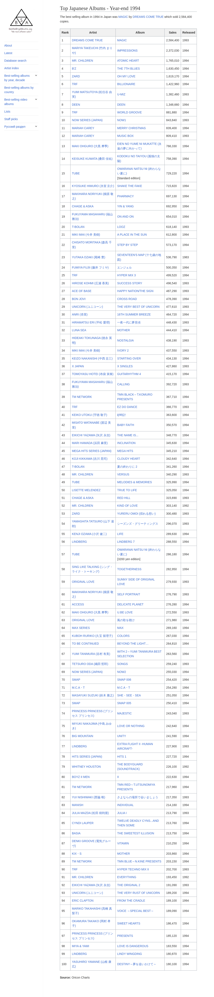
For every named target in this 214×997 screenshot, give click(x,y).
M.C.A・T (78, 687)
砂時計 (121, 415)
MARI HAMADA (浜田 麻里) (90, 443)
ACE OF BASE (81, 291)
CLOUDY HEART (128, 458)
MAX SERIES (81, 628)
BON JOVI (79, 299)
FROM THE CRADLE (131, 900)
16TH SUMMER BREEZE (134, 314)
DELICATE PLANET (130, 604)
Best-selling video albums (15, 102)
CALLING (123, 384)
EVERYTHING (126, 877)
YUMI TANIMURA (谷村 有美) (91, 654)
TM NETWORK (82, 397)
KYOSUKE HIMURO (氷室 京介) (93, 186)
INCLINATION (126, 443)
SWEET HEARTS (128, 923)
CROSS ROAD (127, 299)
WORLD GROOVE (129, 112)
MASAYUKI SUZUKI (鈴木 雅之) (93, 695)
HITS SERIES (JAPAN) (87, 756)
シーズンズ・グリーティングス (137, 523)
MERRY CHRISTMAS (131, 128)
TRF (75, 84)
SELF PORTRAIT (128, 594)
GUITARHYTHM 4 (129, 374)
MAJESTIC (124, 713)
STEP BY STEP (127, 245)
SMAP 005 (124, 703)
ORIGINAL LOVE (83, 581)
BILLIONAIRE (126, 84)
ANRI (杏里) (80, 314)
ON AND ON (125, 216)
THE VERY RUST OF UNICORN (138, 892)
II (118, 777)
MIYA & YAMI (80, 946)
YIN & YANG (125, 206)
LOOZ (121, 226)
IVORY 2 (123, 350)
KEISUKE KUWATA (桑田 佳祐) (92, 158)
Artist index (11, 68)
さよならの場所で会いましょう (137, 797)
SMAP (76, 679)
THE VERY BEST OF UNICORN (138, 306)
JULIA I (122, 813)
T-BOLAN (78, 226)
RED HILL (123, 498)
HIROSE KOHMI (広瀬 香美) (90, 283)
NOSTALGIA (125, 340)
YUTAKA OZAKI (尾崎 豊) (88, 257)
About (8, 45)
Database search (15, 60)
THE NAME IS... (127, 435)
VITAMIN (123, 843)
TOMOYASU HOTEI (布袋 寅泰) (93, 374)
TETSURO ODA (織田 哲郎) (90, 664)
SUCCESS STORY (129, 283)
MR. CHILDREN (82, 60)
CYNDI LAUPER (83, 823)
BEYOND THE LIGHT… (133, 643)
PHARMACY (125, 196)
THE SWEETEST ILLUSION (135, 833)
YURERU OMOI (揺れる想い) (136, 513)
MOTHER (123, 330)
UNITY (121, 736)
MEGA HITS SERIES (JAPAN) (91, 451)
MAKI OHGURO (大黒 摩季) (90, 146)
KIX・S (77, 853)
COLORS (123, 635)
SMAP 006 (124, 679)
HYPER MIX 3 (126, 275)
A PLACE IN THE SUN (132, 234)
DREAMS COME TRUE (148, 16)
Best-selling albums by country (18, 90)
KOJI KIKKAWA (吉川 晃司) (90, 458)
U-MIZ (121, 94)
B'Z (74, 68)
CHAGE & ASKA (83, 206)
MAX (120, 628)
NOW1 (121, 120)
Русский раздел (14, 126)
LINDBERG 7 (126, 541)
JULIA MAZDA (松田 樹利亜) (90, 813)
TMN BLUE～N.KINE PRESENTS (139, 861)
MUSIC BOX (125, 136)
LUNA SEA (79, 330)
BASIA (76, 833)
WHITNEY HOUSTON (86, 766)
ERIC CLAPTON (83, 900)
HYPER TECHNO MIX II (133, 869)
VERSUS (123, 474)
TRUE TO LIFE (127, 490)
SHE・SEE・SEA (129, 695)
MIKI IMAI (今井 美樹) (86, 234)
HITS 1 (121, 756)
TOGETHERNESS (129, 569)
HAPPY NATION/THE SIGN (135, 291)
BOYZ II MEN (81, 777)
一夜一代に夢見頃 (129, 322)
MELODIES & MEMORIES (134, 482)
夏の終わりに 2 (127, 466)
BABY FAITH (125, 425)
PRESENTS (125, 935)
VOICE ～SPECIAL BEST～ (135, 911)
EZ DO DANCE (127, 407)
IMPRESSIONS (127, 50)
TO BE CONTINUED (85, 643)
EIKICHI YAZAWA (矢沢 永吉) (91, 435)
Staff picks (11, 119)
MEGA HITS (125, 451)
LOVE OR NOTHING (131, 726)
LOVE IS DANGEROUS (132, 946)
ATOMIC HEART (128, 60)
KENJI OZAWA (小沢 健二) (89, 534)
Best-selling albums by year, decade (16, 78)
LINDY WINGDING (129, 953)
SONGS (122, 664)
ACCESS (78, 604)
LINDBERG (79, 541)
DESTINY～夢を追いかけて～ (136, 964)
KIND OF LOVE (127, 505)
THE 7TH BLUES (128, 68)
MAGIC (123, 16)
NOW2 (121, 672)
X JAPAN (78, 366)
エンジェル (124, 267)
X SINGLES (125, 366)
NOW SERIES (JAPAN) (87, 120)
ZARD (76, 76)
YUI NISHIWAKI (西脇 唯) (88, 797)
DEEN (76, 104)
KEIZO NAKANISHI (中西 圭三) (92, 358)
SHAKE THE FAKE (129, 186)
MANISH (77, 805)
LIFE (120, 534)
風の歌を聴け (126, 620)
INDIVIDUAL (125, 805)
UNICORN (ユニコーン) (87, 306)
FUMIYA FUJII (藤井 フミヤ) (90, 267)
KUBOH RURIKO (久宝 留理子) (92, 635)
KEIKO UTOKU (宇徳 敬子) (89, 415)
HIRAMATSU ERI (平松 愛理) (91, 322)
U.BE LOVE (125, 612)
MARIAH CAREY (83, 128)
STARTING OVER (129, 358)
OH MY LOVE (126, 76)
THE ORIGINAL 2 (128, 885)
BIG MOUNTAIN (82, 736)
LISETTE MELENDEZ (86, 490)
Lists (7, 111)
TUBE (76, 173)
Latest (8, 53)
